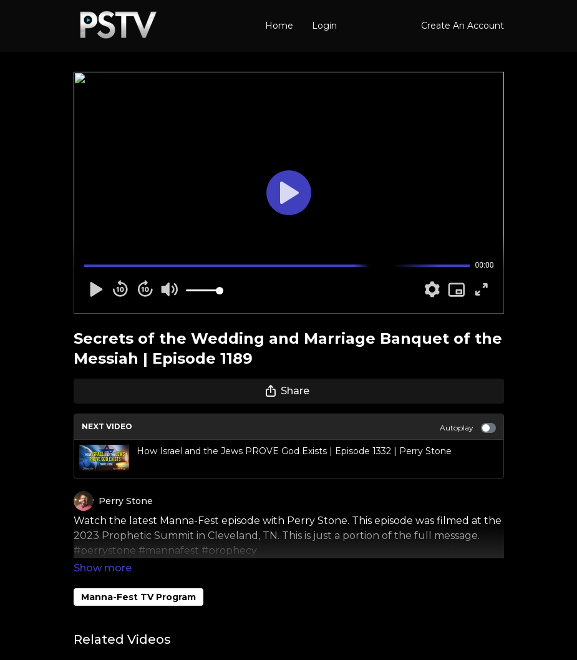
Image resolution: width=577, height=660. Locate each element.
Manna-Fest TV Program (138, 579)
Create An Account (462, 25)
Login (324, 25)
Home (279, 25)
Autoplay (468, 428)
